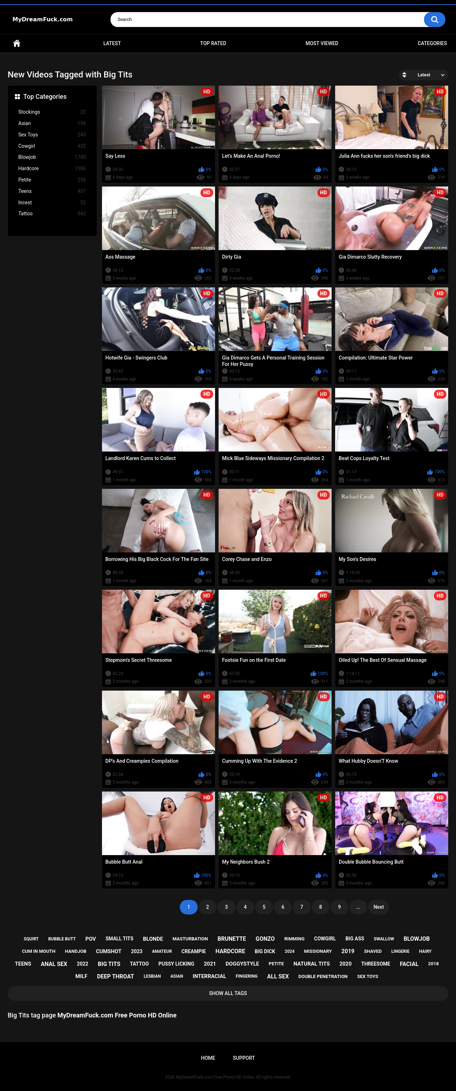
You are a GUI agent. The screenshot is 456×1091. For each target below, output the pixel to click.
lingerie (400, 951)
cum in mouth (38, 951)
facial (409, 964)
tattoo (139, 964)
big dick (265, 951)
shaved (373, 951)
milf (81, 976)
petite (276, 963)
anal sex (54, 964)
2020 (345, 964)
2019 (348, 951)
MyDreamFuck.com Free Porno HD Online (215, 1077)
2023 (137, 951)
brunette (232, 938)
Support (244, 1058)
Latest (112, 43)
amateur (162, 951)
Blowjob (52, 157)
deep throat (115, 976)
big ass (354, 938)
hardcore (230, 951)
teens (23, 964)
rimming (294, 938)
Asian (52, 123)
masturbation (190, 938)
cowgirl (325, 938)
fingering (246, 976)
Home (17, 43)
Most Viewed (322, 43)
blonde (153, 939)
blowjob (417, 938)
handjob (75, 951)
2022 (82, 964)
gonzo (265, 938)
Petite (52, 180)
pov (90, 939)
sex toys (367, 976)
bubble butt (62, 938)
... (358, 907)
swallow (384, 938)
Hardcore (52, 169)
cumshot (109, 951)
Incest (52, 203)
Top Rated (213, 43)
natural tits (312, 964)
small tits (119, 938)
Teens (52, 191)
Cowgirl (52, 146)
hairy (425, 951)
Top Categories (45, 96)
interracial (209, 976)
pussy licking (176, 964)
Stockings (52, 112)
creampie (194, 951)
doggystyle (242, 964)
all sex (278, 976)
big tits (109, 964)
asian (177, 976)
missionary (318, 951)
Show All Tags (228, 993)
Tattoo (52, 214)
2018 (433, 963)
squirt (31, 938)
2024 (290, 951)
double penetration (323, 976)
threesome (375, 964)
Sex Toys (52, 135)
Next (379, 907)
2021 (210, 964)
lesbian (152, 976)
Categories (432, 43)
